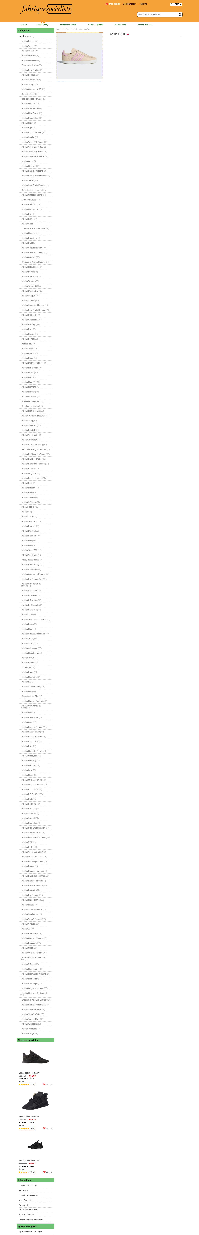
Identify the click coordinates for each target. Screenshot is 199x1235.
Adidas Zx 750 (28, 643)
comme (49, 1084)
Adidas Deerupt (28, 103)
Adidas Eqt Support (30, 895)
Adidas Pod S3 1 (145, 24)
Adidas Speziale (29, 823)
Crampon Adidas (29, 200)
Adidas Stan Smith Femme (33, 185)
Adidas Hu (26, 545)
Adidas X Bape (28, 964)
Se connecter (129, 4)
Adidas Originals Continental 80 (33, 994)
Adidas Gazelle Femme (32, 195)
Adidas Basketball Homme (33, 876)
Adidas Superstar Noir (31, 1009)
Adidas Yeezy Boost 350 (32, 147)
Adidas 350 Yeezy (29, 440)
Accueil (23, 24)
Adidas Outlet (27, 161)
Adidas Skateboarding (31, 686)
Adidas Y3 (26, 512)
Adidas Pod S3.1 (29, 804)
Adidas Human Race (31, 411)
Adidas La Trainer (29, 595)
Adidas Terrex (28, 180)
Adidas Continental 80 (31, 89)
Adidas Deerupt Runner (32, 363)
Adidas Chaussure (30, 108)
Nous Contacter (25, 1200)
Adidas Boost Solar (30, 717)
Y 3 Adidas (26, 667)
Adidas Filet (27, 746)
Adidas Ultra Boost (30, 113)
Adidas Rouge (28, 1033)
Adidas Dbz (27, 691)
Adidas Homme (28, 233)
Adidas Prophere (29, 315)
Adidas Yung (27, 420)
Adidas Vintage (28, 924)
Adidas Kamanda (29, 943)
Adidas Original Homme (32, 953)
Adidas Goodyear (29, 756)
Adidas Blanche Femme (32, 885)
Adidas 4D (26, 712)
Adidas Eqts (27, 127)
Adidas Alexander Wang (32, 444)
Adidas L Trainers (29, 600)
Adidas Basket (28, 353)
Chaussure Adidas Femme (33, 228)
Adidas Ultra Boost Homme (34, 837)
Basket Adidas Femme (31, 99)
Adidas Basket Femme (32, 459)
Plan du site (24, 1205)
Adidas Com (27, 722)
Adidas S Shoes (29, 502)
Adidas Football (28, 430)
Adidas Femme (28, 75)
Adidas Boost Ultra (30, 118)
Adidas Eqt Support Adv (32, 579)
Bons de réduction (27, 1214)
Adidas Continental (30, 209)
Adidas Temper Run (30, 1019)
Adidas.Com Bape (30, 983)
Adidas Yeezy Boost (30, 555)
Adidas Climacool (29, 569)
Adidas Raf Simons (30, 368)
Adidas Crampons (29, 590)
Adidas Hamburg (29, 760)
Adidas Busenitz (29, 890)
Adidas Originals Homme (33, 988)
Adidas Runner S (29, 387)
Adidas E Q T (27, 219)
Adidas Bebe (27, 624)
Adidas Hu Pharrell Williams (34, 974)
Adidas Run (27, 329)
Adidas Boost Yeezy (30, 564)
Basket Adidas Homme (32, 190)
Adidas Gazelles (29, 60)
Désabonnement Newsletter (31, 1219)
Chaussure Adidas (30, 65)
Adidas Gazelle (28, 55)
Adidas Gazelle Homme (32, 248)
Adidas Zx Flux (28, 300)
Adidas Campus (29, 257)
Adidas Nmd (120, 24)
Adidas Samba (28, 137)
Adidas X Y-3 (27, 516)
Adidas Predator (29, 238)
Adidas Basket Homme (32, 881)
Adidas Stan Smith (68, 24)
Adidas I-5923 (28, 339)
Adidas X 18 (27, 842)
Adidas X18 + (27, 847)
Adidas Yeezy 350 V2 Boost (34, 619)
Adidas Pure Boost (30, 933)
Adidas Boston (28, 866)
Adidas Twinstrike (29, 1029)
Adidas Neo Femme (30, 969)
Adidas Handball (29, 765)
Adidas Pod (27, 799)
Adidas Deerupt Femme (32, 727)
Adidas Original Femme (32, 780)
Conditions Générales (28, 1195)
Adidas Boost (27, 358)
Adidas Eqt (26, 214)
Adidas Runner (28, 392)
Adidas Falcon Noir (30, 741)
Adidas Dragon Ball (30, 291)
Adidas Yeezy (42, 24)
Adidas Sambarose (30, 914)
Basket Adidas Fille (30, 696)
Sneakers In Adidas (30, 406)
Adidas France (28, 662)
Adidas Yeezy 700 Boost (32, 852)
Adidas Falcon (28, 41)
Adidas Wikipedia (29, 1024)
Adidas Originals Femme (32, 784)
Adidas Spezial (28, 818)
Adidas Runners (29, 808)
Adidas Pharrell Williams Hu (34, 1005)
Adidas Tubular (28, 281)
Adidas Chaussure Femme (33, 574)
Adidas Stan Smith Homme (33, 310)
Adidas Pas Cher (29, 536)
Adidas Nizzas (28, 905)
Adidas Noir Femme (30, 979)
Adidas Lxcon (27, 672)
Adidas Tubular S (29, 286)
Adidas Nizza (27, 775)
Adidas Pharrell (28, 526)
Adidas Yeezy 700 (29, 521)
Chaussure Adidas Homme (33, 262)
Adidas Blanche (28, 468)
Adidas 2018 (27, 638)
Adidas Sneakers (29, 425)
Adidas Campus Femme (32, 701)
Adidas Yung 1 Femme (32, 919)
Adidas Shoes (28, 497)
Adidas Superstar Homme (33, 305)
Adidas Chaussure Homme (33, 634)
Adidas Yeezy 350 (29, 435)
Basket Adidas (28, 94)
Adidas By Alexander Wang (34, 454)
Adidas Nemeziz (29, 677)
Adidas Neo (27, 377)
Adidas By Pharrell (30, 605)
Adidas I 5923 (28, 372)
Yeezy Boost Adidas (30, 560)
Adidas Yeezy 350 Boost (32, 142)
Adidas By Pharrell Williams (34, 176)
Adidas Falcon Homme (32, 478)
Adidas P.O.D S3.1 (30, 789)
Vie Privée (23, 1190)
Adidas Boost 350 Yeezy (32, 252)
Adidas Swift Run (29, 610)
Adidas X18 (27, 614)
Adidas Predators (29, 276)
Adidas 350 (77, 29)
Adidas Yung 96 (28, 296)
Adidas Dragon (28, 531)
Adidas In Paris (28, 272)
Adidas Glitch (27, 224)
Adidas (67, 29)
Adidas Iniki (27, 492)
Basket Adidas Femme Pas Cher (32, 958)
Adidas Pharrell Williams (32, 171)
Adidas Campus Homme (32, 938)
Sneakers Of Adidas (30, 401)
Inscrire (143, 4)
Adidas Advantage (30, 648)
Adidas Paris (27, 243)
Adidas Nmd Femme (31, 900)
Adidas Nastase (28, 488)
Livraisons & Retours (28, 1186)
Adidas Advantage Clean (32, 861)
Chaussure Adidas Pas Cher (34, 1000)
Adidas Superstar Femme (33, 156)
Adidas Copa (27, 948)
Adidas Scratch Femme (32, 909)
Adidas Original (28, 166)
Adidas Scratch (28, 813)
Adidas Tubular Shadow (32, 416)
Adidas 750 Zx (28, 658)
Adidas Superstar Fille (31, 833)
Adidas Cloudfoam (30, 653)
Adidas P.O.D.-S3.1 (30, 794)
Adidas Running (29, 324)
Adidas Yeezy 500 (29, 550)
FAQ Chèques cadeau (28, 1210)
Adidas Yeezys (28, 51)
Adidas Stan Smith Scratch (33, 828)
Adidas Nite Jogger (30, 267)
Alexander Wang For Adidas (34, 449)
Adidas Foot (27, 483)
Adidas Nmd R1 (28, 382)
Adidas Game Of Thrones (33, 751)
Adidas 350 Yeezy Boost (32, 152)
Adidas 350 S (27, 348)
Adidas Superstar (95, 24)
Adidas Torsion (28, 507)
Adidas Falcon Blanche (32, 736)
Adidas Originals (29, 473)
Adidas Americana (30, 320)
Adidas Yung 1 (28, 84)
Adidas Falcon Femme (31, 132)
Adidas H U (27, 540)
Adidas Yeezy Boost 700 (32, 857)
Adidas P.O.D (27, 682)
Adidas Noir (27, 629)
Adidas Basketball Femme (33, 464)
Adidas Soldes (28, 334)
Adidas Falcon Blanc (31, 732)
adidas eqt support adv (35, 1059)
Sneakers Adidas (29, 396)
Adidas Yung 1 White (31, 1014)
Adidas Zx (26, 929)
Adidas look (27, 770)
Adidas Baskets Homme (32, 871)
